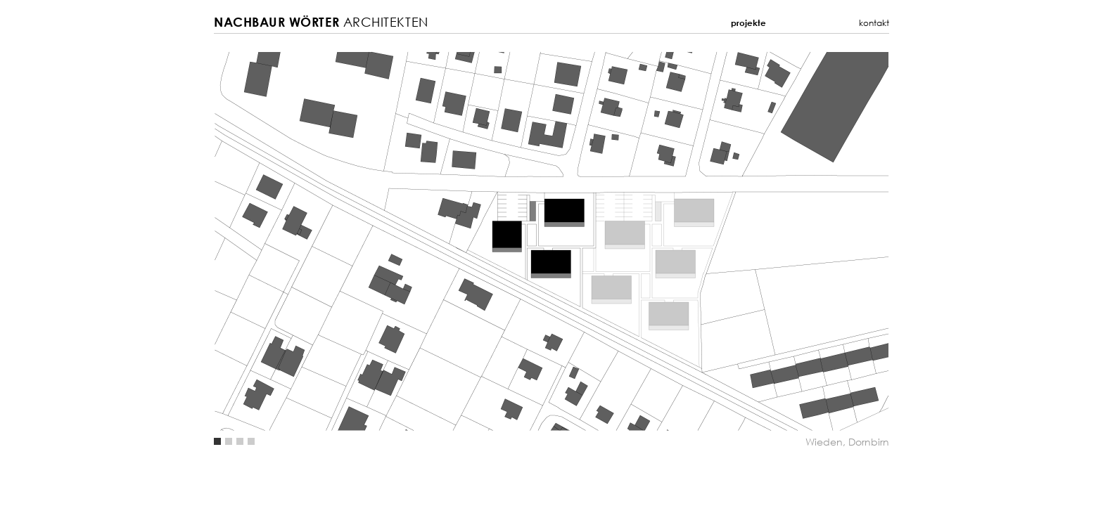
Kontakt (874, 23)
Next (720, 241)
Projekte (748, 23)
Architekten (321, 22)
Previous (383, 241)
